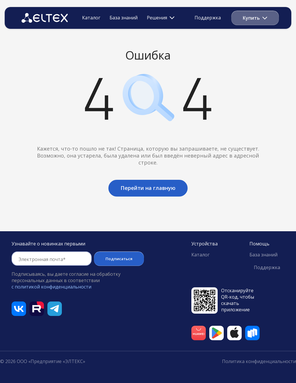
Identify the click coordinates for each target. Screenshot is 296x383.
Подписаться (119, 258)
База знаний (124, 18)
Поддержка (208, 17)
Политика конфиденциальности (259, 361)
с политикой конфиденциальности (51, 287)
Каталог (91, 18)
